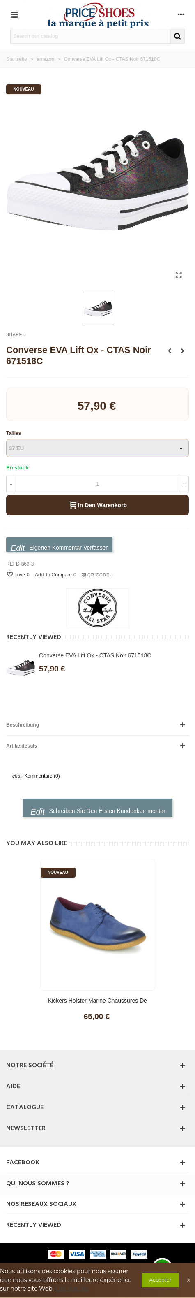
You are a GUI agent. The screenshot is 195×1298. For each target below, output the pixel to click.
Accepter (160, 1280)
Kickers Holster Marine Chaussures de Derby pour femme (97, 1004)
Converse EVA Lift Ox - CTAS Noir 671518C (95, 655)
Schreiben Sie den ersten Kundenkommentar (97, 811)
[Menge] (97, 484)
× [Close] (188, 1280)
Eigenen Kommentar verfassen (60, 547)
